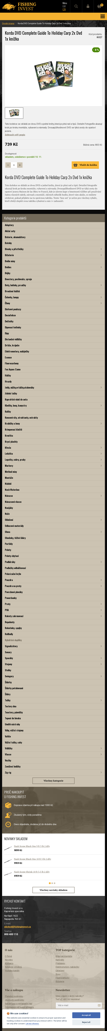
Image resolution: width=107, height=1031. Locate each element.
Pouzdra (9, 580)
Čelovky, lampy (12, 297)
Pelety (8, 550)
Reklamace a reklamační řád (18, 1003)
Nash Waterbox (12, 489)
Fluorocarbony (11, 363)
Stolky (8, 670)
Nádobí (8, 483)
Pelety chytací (12, 556)
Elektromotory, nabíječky (17, 351)
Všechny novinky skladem (53, 890)
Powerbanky (11, 598)
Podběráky (10, 562)
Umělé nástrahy (12, 724)
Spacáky (9, 658)
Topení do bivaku (13, 718)
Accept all (86, 1015)
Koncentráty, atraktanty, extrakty (21, 417)
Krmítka (9, 435)
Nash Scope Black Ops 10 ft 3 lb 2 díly (32, 859)
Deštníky (9, 321)
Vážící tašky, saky (13, 742)
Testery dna (10, 706)
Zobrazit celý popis (15, 134)
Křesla (8, 447)
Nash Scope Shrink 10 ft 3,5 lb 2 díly (32, 871)
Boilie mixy (10, 261)
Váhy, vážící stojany (14, 730)
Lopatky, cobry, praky (15, 459)
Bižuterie (9, 255)
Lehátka (9, 453)
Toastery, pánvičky (14, 712)
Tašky (7, 700)
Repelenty (9, 622)
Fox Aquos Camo (12, 369)
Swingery (9, 676)
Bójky (7, 273)
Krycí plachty (11, 441)
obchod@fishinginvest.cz (17, 926)
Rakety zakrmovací (14, 616)
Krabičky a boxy (12, 423)
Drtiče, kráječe (12, 345)
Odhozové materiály (14, 526)
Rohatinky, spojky (13, 628)
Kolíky (8, 411)
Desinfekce (10, 315)
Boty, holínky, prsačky (15, 285)
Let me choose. (32, 1023)
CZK (62, 9)
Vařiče (8, 736)
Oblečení (9, 519)
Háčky (8, 375)
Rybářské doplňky (13, 640)
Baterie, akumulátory (15, 237)
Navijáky (9, 508)
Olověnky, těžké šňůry (15, 538)
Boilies (8, 267)
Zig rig (8, 772)
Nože (7, 513)
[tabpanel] (52, 863)
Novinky (9, 959)
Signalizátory (11, 646)
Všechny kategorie (53, 780)
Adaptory (9, 225)
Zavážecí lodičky (12, 766)
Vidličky (8, 748)
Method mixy (11, 471)
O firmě (8, 956)
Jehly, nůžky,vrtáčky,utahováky (19, 387)
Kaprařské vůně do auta (16, 399)
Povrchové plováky (14, 592)
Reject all (86, 1022)
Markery (9, 465)
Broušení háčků (12, 291)
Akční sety (10, 231)
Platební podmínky (14, 996)
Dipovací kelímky (13, 327)
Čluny (7, 303)
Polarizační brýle (13, 574)
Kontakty (9, 963)
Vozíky (8, 760)
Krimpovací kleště (13, 429)
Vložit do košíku (85, 165)
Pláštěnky (60, 963)
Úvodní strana (8, 23)
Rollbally (9, 634)
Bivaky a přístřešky (14, 249)
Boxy (58, 974)
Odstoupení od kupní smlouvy (19, 1007)
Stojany (8, 664)
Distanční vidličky (13, 339)
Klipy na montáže (64, 956)
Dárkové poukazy (13, 309)
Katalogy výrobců (13, 967)
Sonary (8, 652)
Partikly (9, 544)
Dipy (7, 333)
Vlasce (8, 754)
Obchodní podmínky (14, 1000)
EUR (62, 6)
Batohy (8, 243)
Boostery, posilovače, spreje (18, 279)
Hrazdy (8, 381)
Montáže (9, 477)
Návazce (9, 495)
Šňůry (7, 694)
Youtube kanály (12, 970)
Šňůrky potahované (14, 688)
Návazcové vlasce (13, 501)
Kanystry (60, 959)
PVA (7, 610)
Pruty (7, 604)
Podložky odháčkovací (15, 568)
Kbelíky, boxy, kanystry (16, 405)
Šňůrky (8, 682)
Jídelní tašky (11, 393)
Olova (7, 532)
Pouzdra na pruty (13, 586)
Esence (8, 357)
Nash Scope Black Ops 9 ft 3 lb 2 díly (32, 846)
